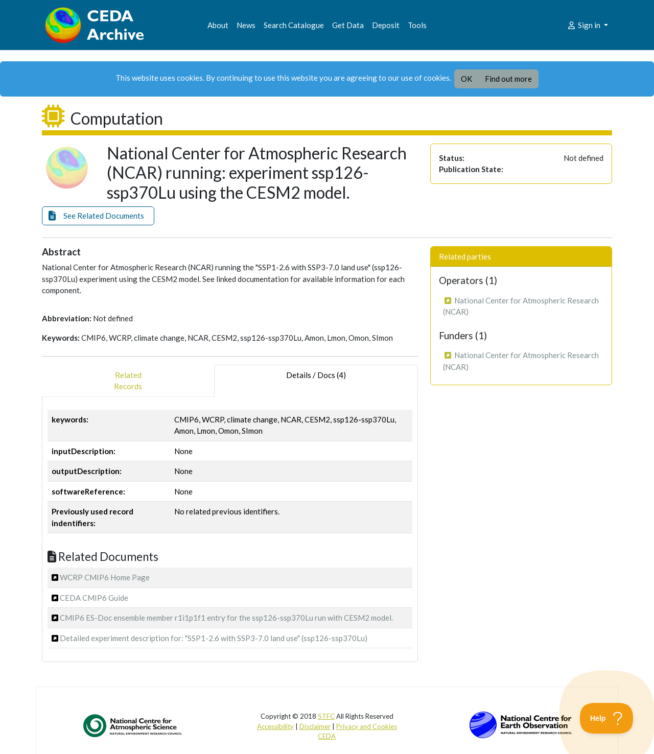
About (217, 25)
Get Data (348, 25)
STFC (326, 716)
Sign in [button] (584, 25)
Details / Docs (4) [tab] (316, 380)
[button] (98, 215)
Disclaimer (315, 726)
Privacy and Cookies (366, 726)
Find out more (508, 78)
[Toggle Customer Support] (607, 718)
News (246, 25)
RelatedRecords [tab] (128, 380)
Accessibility (275, 726)
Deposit (386, 25)
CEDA (327, 736)
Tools (417, 25)
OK (466, 78)
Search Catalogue (294, 25)
